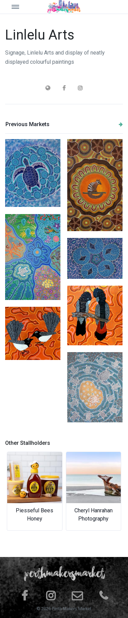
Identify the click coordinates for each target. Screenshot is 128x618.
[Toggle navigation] (19, 7)
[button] (14, 491)
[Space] (64, 7)
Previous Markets (64, 124)
